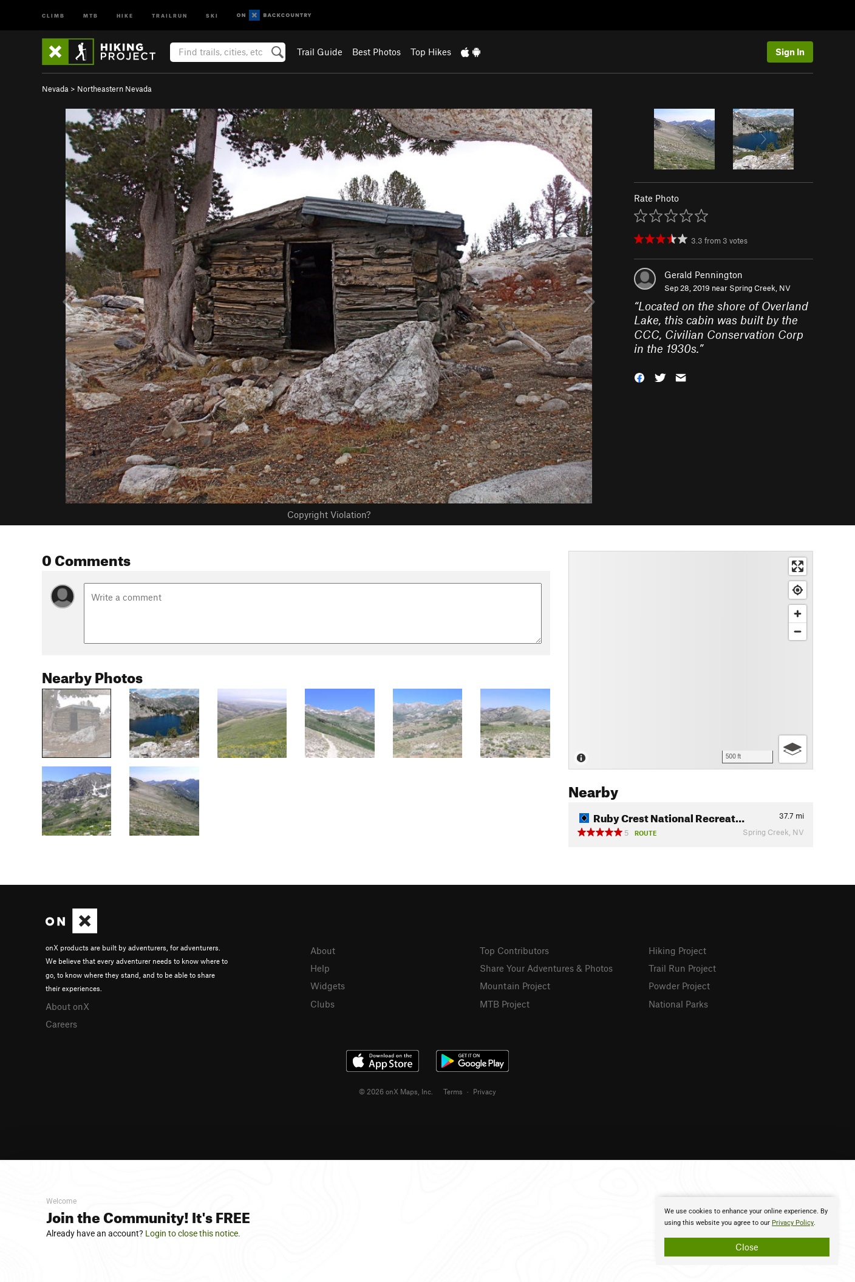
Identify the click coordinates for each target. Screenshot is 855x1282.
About (322, 950)
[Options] (792, 749)
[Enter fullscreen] (797, 566)
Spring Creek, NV (760, 288)
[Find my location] (797, 590)
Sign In (790, 51)
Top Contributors (514, 950)
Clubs (322, 1003)
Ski (212, 15)
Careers (61, 1023)
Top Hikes (430, 51)
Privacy (484, 1091)
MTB (90, 15)
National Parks (678, 1003)
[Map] (690, 660)
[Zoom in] (797, 613)
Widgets (327, 985)
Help (320, 968)
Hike (125, 15)
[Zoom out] (797, 631)
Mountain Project (515, 985)
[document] (746, 1230)
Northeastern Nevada (114, 89)
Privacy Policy (793, 1223)
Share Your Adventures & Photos (546, 968)
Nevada (55, 89)
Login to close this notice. (192, 1233)
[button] (639, 377)
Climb (53, 15)
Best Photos (376, 51)
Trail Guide (319, 51)
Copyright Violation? (328, 514)
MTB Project (505, 1003)
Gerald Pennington (703, 274)
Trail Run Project (682, 968)
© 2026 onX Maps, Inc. (396, 1091)
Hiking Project (677, 950)
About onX (67, 1006)
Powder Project (679, 985)
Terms (453, 1091)
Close (746, 1246)
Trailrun (170, 15)
